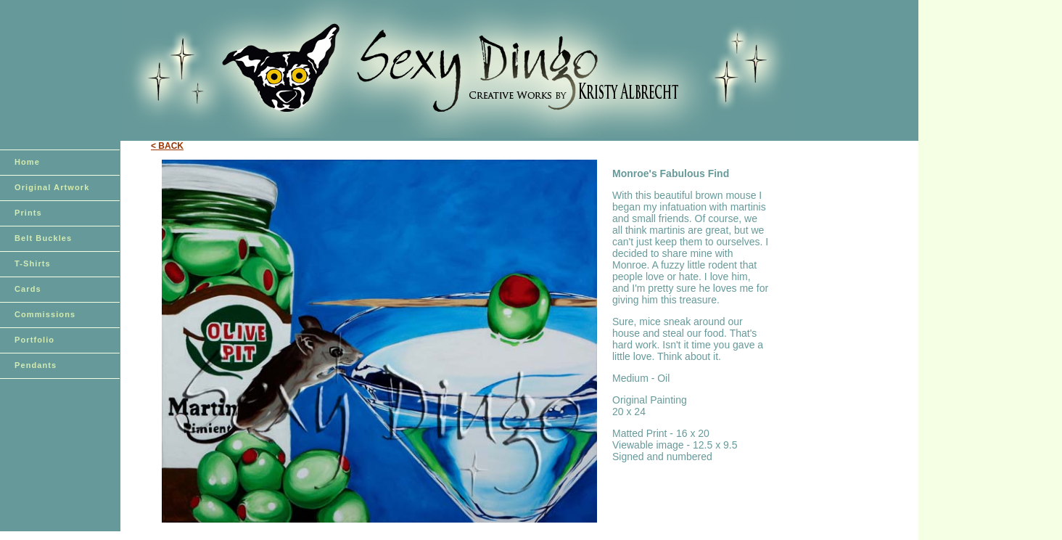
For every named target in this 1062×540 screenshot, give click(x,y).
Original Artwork (52, 187)
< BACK (167, 146)
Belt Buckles (43, 238)
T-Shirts (33, 263)
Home (27, 162)
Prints (28, 212)
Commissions (45, 314)
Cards (28, 289)
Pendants (36, 365)
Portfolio (34, 339)
